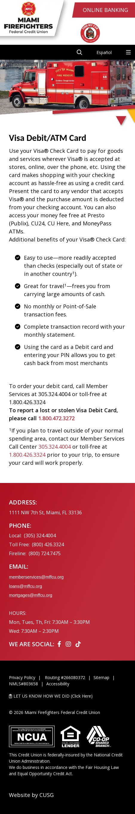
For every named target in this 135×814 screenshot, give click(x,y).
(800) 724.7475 (45, 553)
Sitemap (101, 677)
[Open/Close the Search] (79, 52)
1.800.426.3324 (27, 454)
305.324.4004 (55, 446)
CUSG (46, 794)
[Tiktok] (78, 644)
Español (104, 52)
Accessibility (57, 684)
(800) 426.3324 (48, 544)
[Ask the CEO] (117, 486)
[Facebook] (60, 644)
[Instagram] (69, 644)
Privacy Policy (22, 677)
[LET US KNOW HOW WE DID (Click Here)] (67, 696)
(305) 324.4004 (40, 535)
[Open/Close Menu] (128, 52)
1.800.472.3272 (56, 418)
